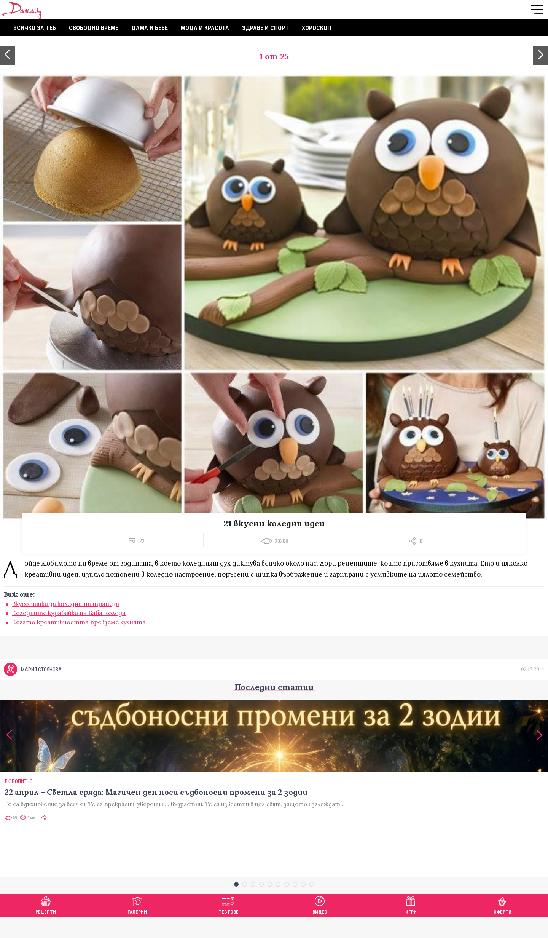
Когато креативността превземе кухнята (79, 622)
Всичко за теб (34, 28)
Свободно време (93, 28)
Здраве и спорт (265, 28)
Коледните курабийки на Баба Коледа (69, 613)
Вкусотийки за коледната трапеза (65, 603)
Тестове (228, 925)
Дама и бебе (149, 28)
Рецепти (45, 925)
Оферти (502, 925)
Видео (319, 925)
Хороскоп (316, 28)
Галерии (137, 925)
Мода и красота (205, 28)
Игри (411, 925)
